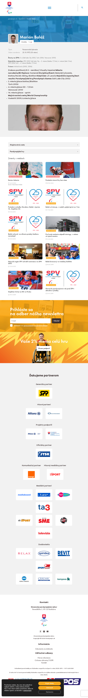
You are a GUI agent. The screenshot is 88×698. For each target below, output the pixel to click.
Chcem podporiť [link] (44, 348)
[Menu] (49, 8)
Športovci (22, 19)
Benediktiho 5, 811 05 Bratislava (44, 609)
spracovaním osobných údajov (36, 326)
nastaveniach (27, 690)
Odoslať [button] (56, 321)
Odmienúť (49, 688)
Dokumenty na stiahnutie (44, 649)
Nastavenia (49, 692)
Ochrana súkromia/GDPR (44, 660)
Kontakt (44, 662)
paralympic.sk (12, 19)
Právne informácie (44, 658)
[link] (44, 620)
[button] (82, 7)
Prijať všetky (49, 683)
